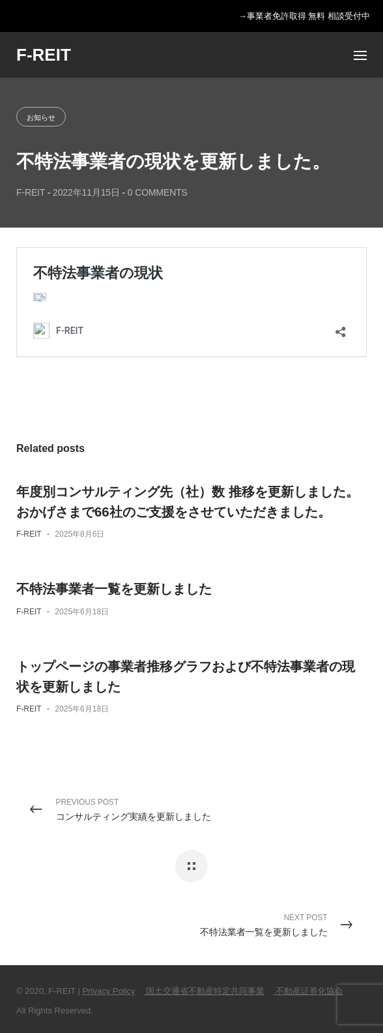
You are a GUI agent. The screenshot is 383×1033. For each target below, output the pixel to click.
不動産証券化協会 (308, 991)
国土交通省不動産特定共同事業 (204, 991)
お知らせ (41, 117)
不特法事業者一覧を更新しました (114, 589)
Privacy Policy (109, 991)
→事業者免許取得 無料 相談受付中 (304, 16)
